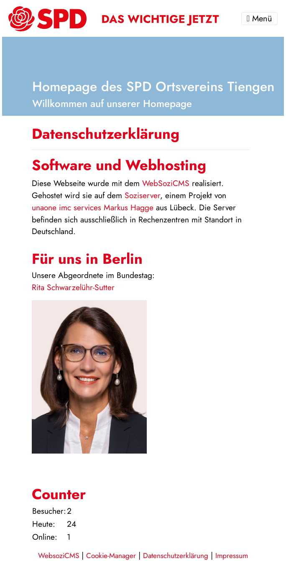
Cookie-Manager (111, 556)
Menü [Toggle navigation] (259, 19)
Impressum (231, 556)
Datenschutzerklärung (175, 556)
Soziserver (142, 195)
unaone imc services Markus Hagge (92, 207)
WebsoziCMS (58, 556)
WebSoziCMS (165, 183)
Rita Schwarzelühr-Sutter (73, 287)
